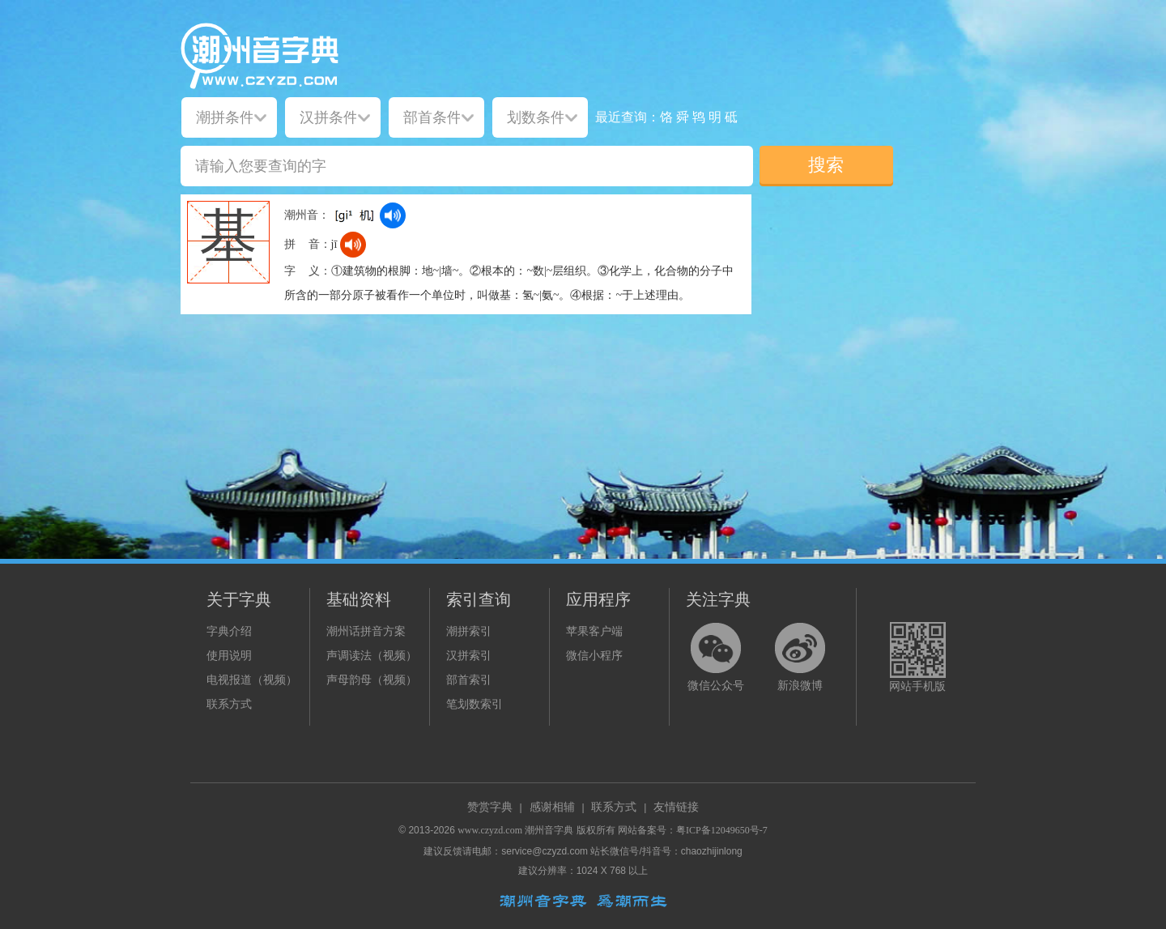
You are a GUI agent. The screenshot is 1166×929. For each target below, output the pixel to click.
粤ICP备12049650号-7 (722, 830)
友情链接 (676, 807)
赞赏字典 (490, 807)
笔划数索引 (474, 704)
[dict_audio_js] (393, 215)
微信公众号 (715, 686)
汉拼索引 (469, 656)
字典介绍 (229, 631)
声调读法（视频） (371, 656)
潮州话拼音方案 (366, 631)
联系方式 (229, 704)
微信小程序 (594, 656)
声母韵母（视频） (371, 680)
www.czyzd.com (489, 830)
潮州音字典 (549, 830)
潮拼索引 (469, 631)
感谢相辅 (552, 807)
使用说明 (229, 656)
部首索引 (469, 680)
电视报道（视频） (251, 680)
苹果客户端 (594, 631)
